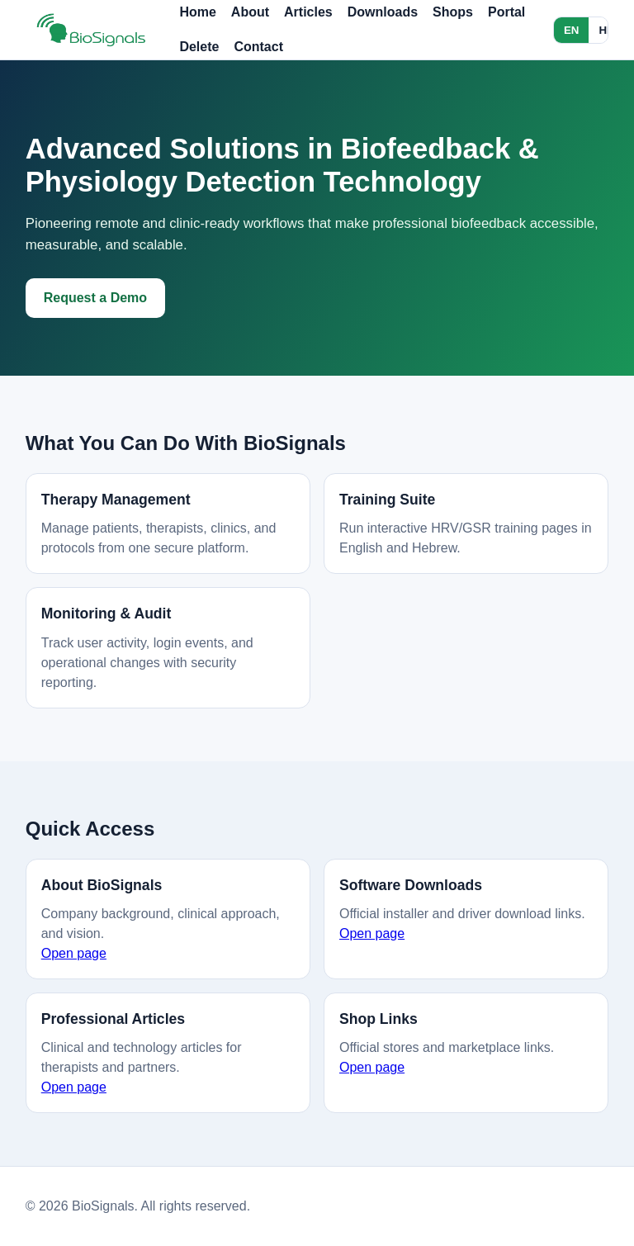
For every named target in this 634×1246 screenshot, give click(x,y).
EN (572, 30)
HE (606, 30)
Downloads (383, 12)
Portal (506, 12)
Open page (73, 953)
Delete (199, 47)
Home (197, 12)
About (250, 12)
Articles (308, 12)
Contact (258, 47)
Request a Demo (95, 298)
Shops (453, 12)
